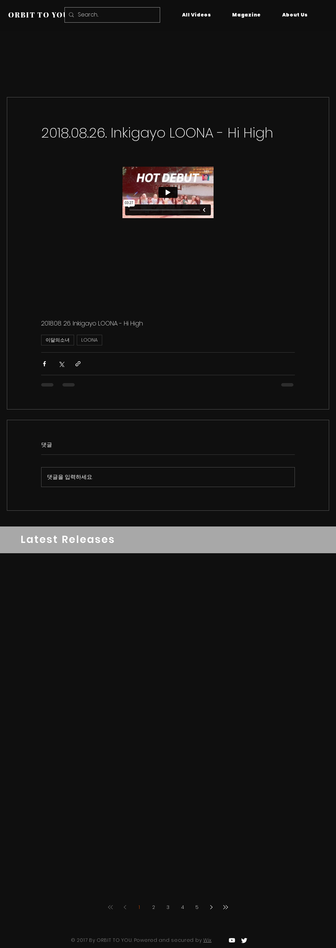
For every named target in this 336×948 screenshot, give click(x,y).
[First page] (110, 907)
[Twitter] (244, 940)
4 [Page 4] (182, 907)
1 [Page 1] (139, 907)
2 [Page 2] (153, 907)
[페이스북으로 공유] (44, 363)
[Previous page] (125, 907)
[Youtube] (232, 940)
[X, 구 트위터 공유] (61, 363)
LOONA (89, 339)
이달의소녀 (58, 339)
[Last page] (225, 907)
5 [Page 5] (197, 907)
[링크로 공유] (78, 363)
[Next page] (211, 907)
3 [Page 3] (168, 907)
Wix (207, 940)
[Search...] (111, 15)
